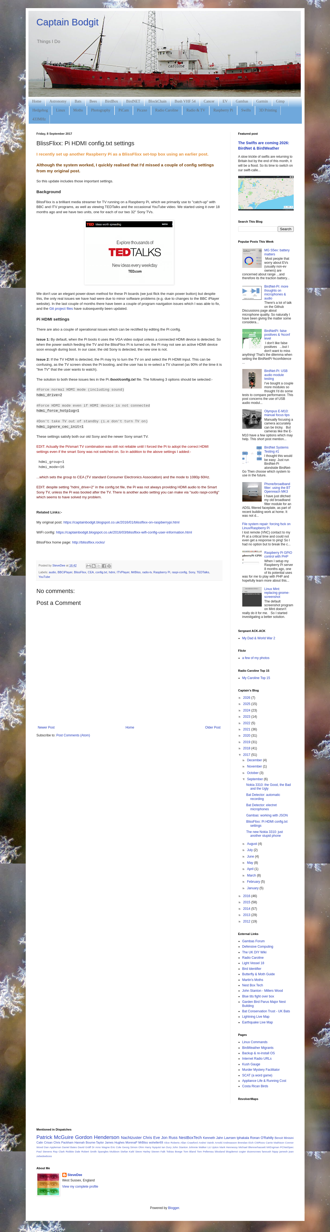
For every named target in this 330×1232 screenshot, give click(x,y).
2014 (247, 909)
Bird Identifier (252, 969)
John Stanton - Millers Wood (262, 991)
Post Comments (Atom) (73, 735)
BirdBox (111, 101)
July (250, 850)
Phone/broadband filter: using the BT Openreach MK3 (277, 488)
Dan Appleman (52, 1147)
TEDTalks (203, 572)
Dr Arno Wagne (101, 1147)
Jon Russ (169, 1137)
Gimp (280, 101)
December (255, 760)
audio (52, 572)
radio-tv (147, 572)
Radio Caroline (166, 110)
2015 (247, 902)
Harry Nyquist (153, 1147)
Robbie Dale (73, 1151)
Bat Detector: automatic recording (263, 797)
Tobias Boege (174, 1151)
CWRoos (259, 1142)
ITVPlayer (123, 572)
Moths (78, 110)
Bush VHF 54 (185, 101)
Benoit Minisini (284, 1137)
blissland (220, 1151)
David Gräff (84, 1147)
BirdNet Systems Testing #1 (276, 449)
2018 (247, 748)
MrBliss (136, 572)
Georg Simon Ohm (133, 1147)
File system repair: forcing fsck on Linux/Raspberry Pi (266, 526)
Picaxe (142, 110)
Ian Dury (167, 1147)
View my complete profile (80, 1186)
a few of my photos (256, 658)
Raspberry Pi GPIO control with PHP (278, 554)
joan (291, 1151)
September (255, 779)
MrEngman (272, 1147)
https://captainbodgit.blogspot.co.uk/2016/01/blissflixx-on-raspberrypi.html (121, 522)
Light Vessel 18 (253, 963)
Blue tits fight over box (258, 996)
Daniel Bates (69, 1147)
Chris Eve (151, 1137)
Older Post (213, 727)
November (255, 766)
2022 (247, 723)
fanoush (266, 1151)
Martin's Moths (252, 980)
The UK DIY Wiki (254, 952)
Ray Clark (59, 1151)
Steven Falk (158, 1151)
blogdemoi (232, 1151)
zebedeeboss (44, 1156)
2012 (247, 921)
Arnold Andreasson (226, 1142)
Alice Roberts (172, 1142)
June (251, 856)
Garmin (262, 101)
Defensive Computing (257, 946)
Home (36, 101)
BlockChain (157, 101)
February (254, 882)
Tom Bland (189, 1151)
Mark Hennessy (229, 1147)
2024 (247, 710)
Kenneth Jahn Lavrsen (219, 1138)
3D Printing (268, 110)
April (250, 869)
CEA (91, 572)
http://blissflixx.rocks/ (88, 542)
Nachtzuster (131, 1137)
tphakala (243, 1138)
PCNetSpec (286, 1147)
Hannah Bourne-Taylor (89, 1142)
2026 (247, 698)
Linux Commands (254, 1042)
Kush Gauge (251, 1064)
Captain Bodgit (68, 22)
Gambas (242, 101)
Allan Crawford (189, 1142)
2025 (247, 704)
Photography (100, 110)
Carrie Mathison (275, 1142)
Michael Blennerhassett (252, 1147)
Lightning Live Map (256, 1017)
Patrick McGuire (55, 1137)
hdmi (112, 572)
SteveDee (75, 1175)
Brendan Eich (245, 1142)
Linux (60, 110)
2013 (247, 915)
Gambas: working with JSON (266, 815)
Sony (192, 572)
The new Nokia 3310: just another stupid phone (264, 834)
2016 (247, 896)
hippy (275, 1151)
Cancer (209, 101)
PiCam (124, 110)
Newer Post (46, 727)
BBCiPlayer (65, 572)
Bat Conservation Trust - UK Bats (266, 1011)
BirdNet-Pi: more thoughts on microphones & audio (276, 292)
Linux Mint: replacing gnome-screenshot (276, 593)
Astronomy (58, 101)
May (250, 863)
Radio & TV (195, 110)
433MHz (39, 119)
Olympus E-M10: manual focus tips (276, 413)
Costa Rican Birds (255, 1086)
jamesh (283, 1151)
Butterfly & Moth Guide (258, 974)
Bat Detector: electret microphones (261, 807)
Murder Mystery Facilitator (261, 1070)
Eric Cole (116, 1147)
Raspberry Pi (223, 110)
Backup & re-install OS (258, 1053)
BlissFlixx (80, 572)
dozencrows (254, 1151)
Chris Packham (64, 1142)
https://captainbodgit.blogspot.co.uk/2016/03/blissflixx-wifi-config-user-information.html (124, 532)
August (252, 844)
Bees (93, 101)
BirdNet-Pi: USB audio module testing (275, 375)
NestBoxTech (190, 1137)
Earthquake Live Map (257, 1022)
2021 (247, 729)
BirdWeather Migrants (258, 1048)
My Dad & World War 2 (258, 638)
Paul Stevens (44, 1151)
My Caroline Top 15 (256, 678)
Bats (78, 101)
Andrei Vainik (206, 1142)
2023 (247, 717)
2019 (247, 742)
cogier (242, 1151)
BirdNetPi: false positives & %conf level (277, 335)
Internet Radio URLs (257, 1058)
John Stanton (180, 1147)
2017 (247, 755)
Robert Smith (89, 1151)
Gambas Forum (253, 941)
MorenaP (132, 1142)
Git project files (61, 309)
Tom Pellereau (205, 1151)
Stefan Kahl (127, 1151)
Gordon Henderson (97, 1137)
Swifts (246, 110)
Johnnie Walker (198, 1147)
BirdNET (133, 101)
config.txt (101, 572)
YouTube (44, 576)
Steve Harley (142, 1151)
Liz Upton (212, 1147)
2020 (247, 735)
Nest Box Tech (252, 985)
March (252, 875)
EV (225, 101)
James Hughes (115, 1142)
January (253, 888)
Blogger (173, 1208)
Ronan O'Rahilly (262, 1138)
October (253, 773)
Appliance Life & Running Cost (264, 1081)
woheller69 (156, 1142)
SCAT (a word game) (257, 1075)
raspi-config (179, 572)
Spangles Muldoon (109, 1151)
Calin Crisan (45, 1142)
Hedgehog (40, 110)
